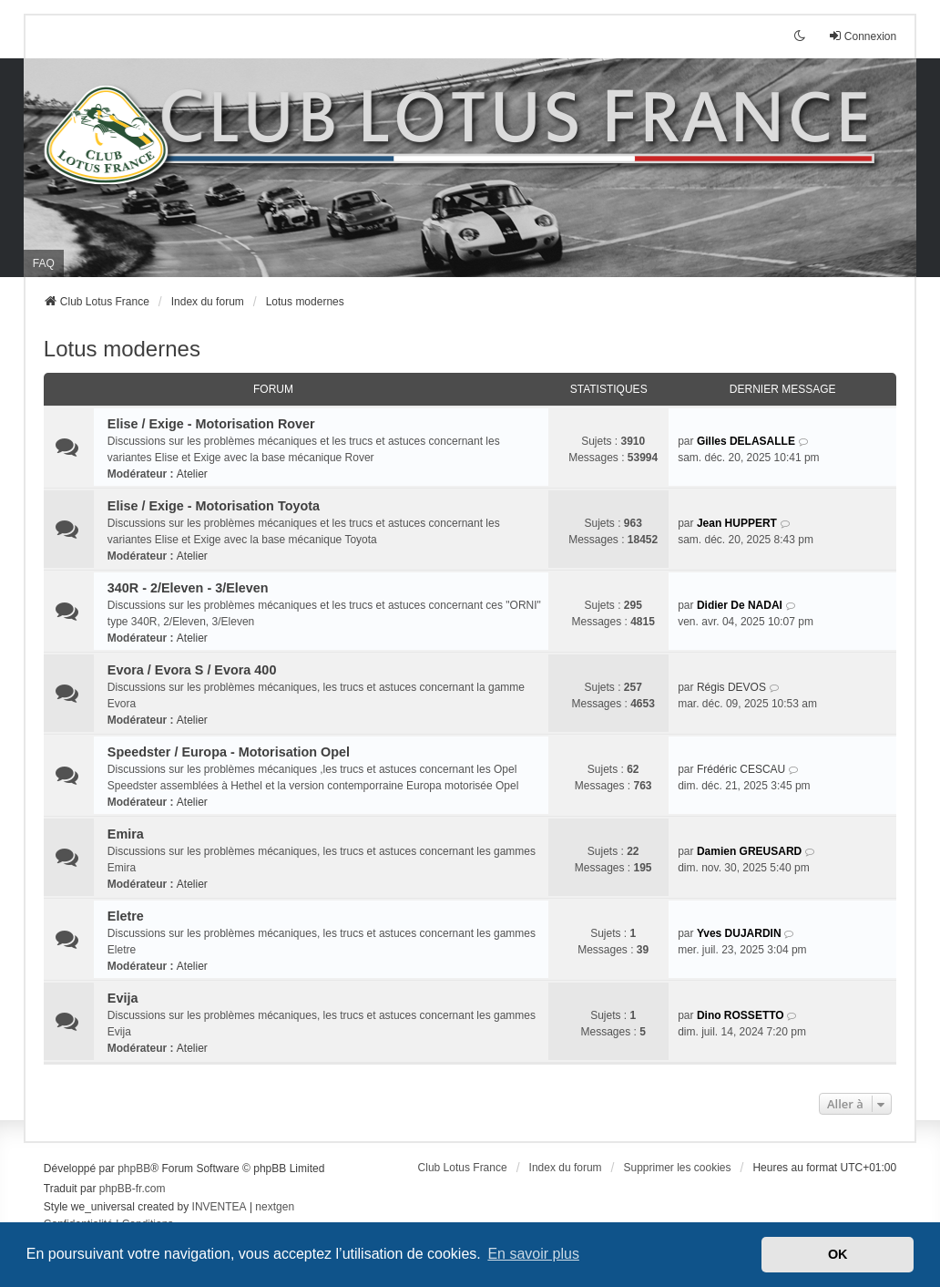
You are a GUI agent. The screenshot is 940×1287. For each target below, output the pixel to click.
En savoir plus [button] (533, 1253)
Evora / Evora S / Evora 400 (192, 670)
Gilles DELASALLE (746, 441)
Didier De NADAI (739, 605)
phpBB (134, 1168)
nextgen (274, 1206)
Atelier (192, 474)
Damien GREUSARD (749, 851)
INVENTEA (219, 1206)
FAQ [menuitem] (44, 263)
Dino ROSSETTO (740, 1015)
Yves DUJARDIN (739, 933)
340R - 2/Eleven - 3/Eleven (188, 588)
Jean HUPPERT (737, 523)
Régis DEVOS (731, 687)
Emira (125, 834)
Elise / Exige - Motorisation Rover (211, 424)
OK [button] (838, 1254)
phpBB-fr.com (132, 1188)
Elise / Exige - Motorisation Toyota (213, 506)
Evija (122, 998)
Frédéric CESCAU (741, 769)
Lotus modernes (122, 348)
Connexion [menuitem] (862, 36)
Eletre (125, 916)
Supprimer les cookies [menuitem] (677, 1167)
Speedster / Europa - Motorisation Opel (228, 752)
